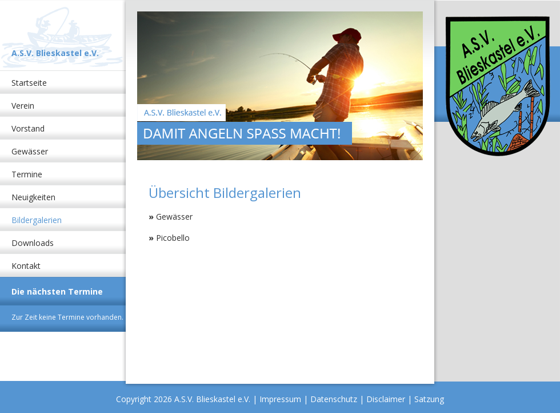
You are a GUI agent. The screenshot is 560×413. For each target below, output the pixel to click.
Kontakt (26, 265)
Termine (26, 174)
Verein (22, 105)
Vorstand (28, 128)
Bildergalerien (36, 220)
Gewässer (29, 151)
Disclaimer (385, 399)
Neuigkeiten (33, 197)
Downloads (32, 242)
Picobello (173, 237)
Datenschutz (333, 399)
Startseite (29, 82)
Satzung (429, 399)
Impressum (280, 399)
